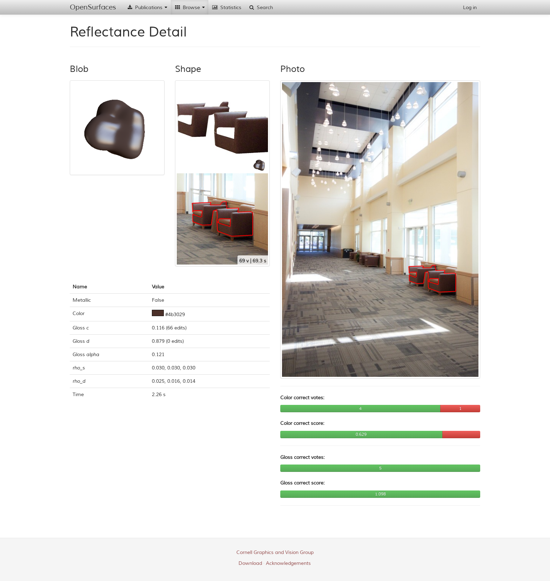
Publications (147, 8)
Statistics (226, 8)
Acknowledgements (288, 563)
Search (260, 8)
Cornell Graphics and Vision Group (275, 552)
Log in (470, 8)
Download (250, 563)
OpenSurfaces (93, 7)
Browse (189, 8)
